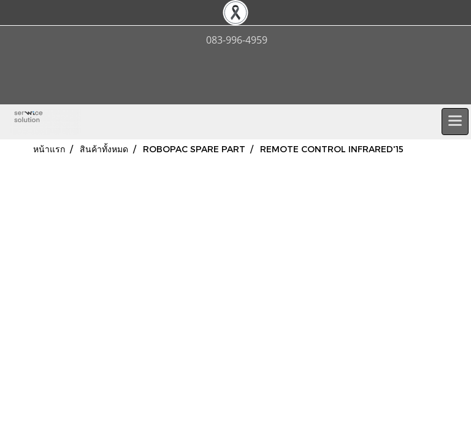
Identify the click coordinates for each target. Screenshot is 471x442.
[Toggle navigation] (455, 121)
